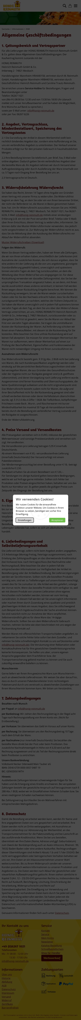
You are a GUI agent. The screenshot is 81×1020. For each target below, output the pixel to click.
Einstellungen (24, 520)
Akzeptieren (57, 520)
